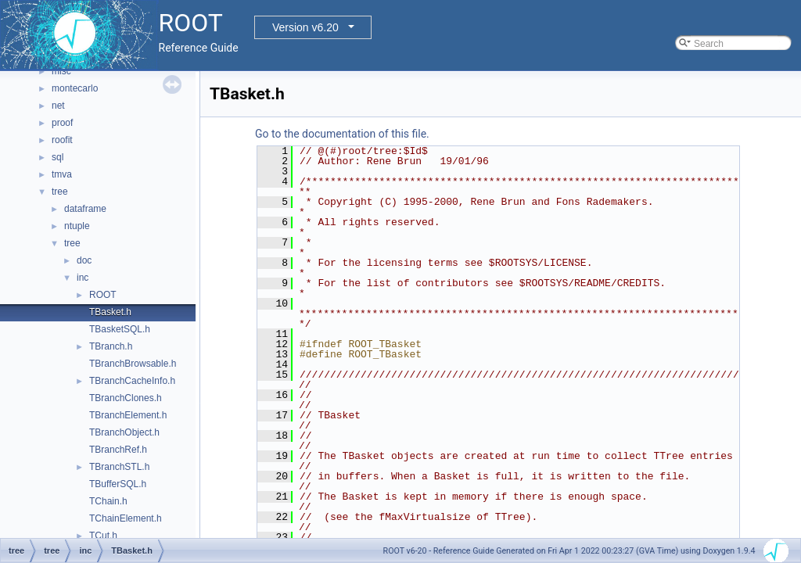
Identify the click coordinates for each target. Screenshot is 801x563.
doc (84, 260)
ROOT (103, 294)
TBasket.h (110, 312)
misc (61, 71)
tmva (62, 174)
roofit (62, 139)
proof (62, 122)
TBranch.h (110, 346)
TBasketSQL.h (119, 329)
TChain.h (108, 501)
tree (60, 191)
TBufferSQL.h (117, 484)
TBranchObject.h (124, 432)
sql (57, 157)
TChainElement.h (125, 518)
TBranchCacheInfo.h (132, 380)
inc (82, 277)
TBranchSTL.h (119, 466)
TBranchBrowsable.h (132, 363)
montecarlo (75, 88)
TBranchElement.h (128, 415)
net (58, 105)
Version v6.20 (305, 27)
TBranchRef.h (118, 449)
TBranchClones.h (125, 398)
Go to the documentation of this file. (342, 133)
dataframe (85, 208)
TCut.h (103, 535)
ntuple (77, 226)
